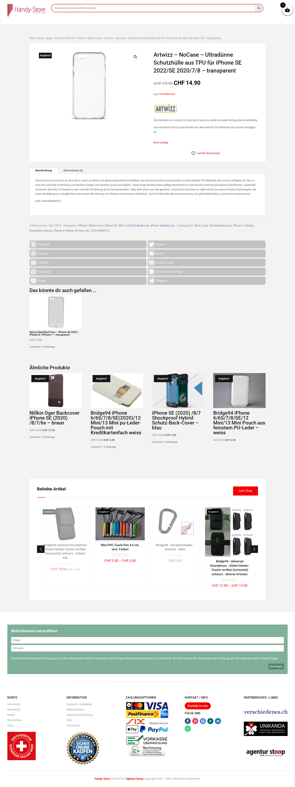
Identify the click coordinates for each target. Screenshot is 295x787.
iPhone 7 (70, 38)
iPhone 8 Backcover (163, 225)
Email (155, 253)
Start (32, 38)
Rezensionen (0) (73, 170)
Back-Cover (201, 225)
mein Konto (14, 704)
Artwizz (249, 225)
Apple (49, 38)
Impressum (73, 725)
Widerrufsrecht (75, 709)
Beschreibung (43, 170)
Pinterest (39, 253)
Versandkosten (167, 94)
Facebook (40, 244)
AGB (69, 720)
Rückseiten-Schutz (41, 230)
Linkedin (39, 263)
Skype (37, 281)
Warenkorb (13, 709)
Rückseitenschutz (221, 225)
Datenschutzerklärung (79, 714)
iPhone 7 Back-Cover (90, 38)
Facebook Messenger (165, 272)
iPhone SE (72, 230)
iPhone (59, 38)
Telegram (157, 281)
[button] (135, 56)
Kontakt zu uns (198, 706)
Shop (41, 38)
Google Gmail (161, 263)
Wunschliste (14, 720)
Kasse (11, 714)
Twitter (156, 244)
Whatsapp (40, 272)
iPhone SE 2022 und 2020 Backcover (127, 225)
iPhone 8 (59, 230)
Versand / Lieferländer (79, 704)
